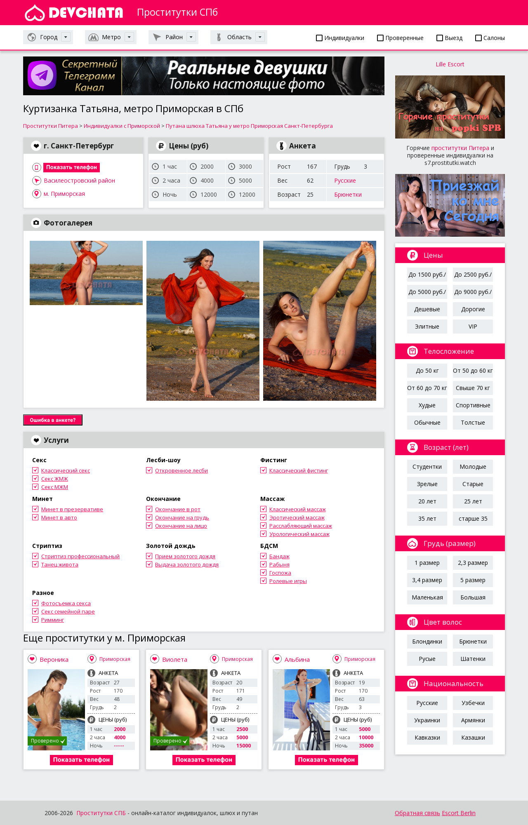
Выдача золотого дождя (187, 564)
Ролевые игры (288, 581)
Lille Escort (450, 64)
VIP (473, 326)
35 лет (427, 518)
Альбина (297, 659)
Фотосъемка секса (66, 603)
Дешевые (427, 309)
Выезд (449, 38)
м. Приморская (64, 193)
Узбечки (473, 703)
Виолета (174, 659)
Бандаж (279, 556)
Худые (427, 405)
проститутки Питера (460, 148)
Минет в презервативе (72, 509)
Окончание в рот (177, 509)
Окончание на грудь (182, 517)
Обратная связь (417, 813)
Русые (427, 659)
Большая (473, 597)
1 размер (427, 562)
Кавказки (427, 737)
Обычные (427, 422)
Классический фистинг (298, 470)
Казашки (473, 737)
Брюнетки (348, 194)
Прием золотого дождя (185, 556)
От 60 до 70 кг (427, 388)
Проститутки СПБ (101, 813)
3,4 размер (427, 580)
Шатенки (473, 659)
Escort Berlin (459, 813)
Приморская (114, 659)
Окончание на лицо (181, 525)
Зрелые (427, 484)
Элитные (427, 326)
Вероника (54, 659)
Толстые (473, 422)
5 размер (473, 580)
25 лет (473, 501)
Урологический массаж (299, 534)
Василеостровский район (79, 180)
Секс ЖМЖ (54, 478)
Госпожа (280, 572)
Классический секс (65, 470)
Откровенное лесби (181, 470)
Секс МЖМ (54, 487)
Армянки (473, 720)
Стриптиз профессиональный (80, 556)
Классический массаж (297, 509)
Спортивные (473, 405)
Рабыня (279, 564)
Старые (472, 484)
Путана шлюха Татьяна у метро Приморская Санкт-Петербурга (249, 125)
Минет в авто (59, 517)
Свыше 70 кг (473, 388)
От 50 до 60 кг (473, 370)
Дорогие (473, 309)
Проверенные (400, 38)
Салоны (490, 38)
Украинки (427, 720)
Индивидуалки (340, 38)
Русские (345, 180)
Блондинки (427, 641)
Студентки (427, 466)
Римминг (52, 619)
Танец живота (59, 564)
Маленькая (427, 597)
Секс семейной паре (68, 611)
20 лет (427, 501)
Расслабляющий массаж (300, 525)
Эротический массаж (297, 517)
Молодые (473, 466)
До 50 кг (427, 370)
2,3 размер (473, 562)
